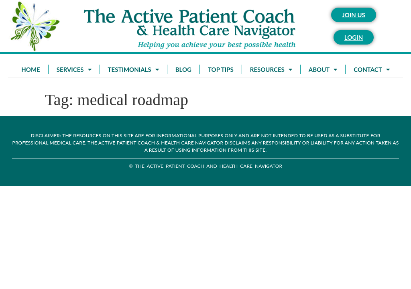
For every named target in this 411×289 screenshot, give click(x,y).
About (323, 70)
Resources (271, 70)
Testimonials (133, 70)
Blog (183, 69)
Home (30, 69)
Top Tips (221, 69)
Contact (371, 70)
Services (74, 70)
